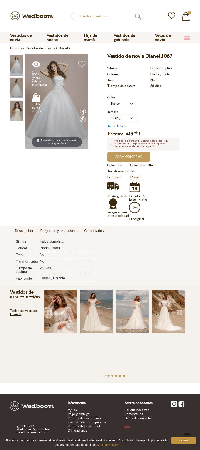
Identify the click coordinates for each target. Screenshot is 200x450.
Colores (112, 74)
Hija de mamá (90, 37)
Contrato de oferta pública (87, 422)
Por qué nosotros (136, 409)
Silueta (112, 68)
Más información (108, 445)
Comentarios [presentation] (94, 231)
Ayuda (72, 409)
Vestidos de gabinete (124, 37)
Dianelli (136, 177)
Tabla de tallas (117, 126)
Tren (110, 80)
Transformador (118, 171)
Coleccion (114, 165)
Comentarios (133, 414)
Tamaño (113, 112)
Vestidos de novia (21, 37)
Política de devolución (84, 418)
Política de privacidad (84, 426)
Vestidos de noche (57, 37)
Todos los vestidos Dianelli (24, 312)
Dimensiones (77, 430)
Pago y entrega (78, 414)
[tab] (23, 231)
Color (111, 97)
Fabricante (114, 177)
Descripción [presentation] (24, 231)
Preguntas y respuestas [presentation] (58, 231)
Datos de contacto (137, 418)
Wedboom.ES (26, 429)
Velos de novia (163, 37)
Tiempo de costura (121, 86)
